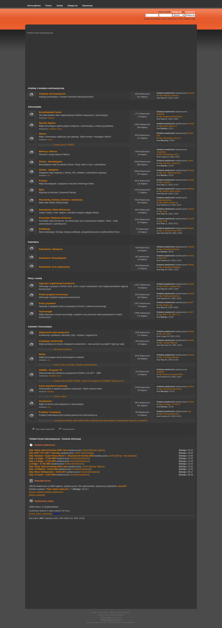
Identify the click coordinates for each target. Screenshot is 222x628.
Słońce (42, 133)
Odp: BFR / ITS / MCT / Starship (44, 453)
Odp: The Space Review (169, 357)
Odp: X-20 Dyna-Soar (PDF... (171, 231)
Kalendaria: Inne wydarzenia (54, 267)
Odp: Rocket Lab (166, 305)
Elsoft (59, 376)
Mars (41, 189)
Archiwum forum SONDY (63, 381)
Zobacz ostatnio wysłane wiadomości (46, 492)
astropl (59, 129)
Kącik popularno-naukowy (53, 386)
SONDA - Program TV (50, 370)
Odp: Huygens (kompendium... (171, 116)
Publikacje (44, 229)
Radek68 (50, 118)
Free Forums (116, 618)
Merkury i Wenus (48, 151)
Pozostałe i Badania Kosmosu (55, 218)
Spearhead (47, 514)
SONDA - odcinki (80, 381)
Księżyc (43, 180)
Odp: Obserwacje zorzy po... (170, 138)
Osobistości (45, 401)
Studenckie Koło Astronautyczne (103, 421)
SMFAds (104, 618)
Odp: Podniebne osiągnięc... (170, 267)
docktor (191, 386)
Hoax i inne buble (67, 365)
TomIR (49, 140)
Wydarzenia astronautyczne (54, 332)
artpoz (38, 514)
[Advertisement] (111, 61)
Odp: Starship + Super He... (170, 163)
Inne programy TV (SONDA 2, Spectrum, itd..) (106, 381)
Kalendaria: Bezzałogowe (52, 258)
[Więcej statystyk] (37, 495)
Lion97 (190, 161)
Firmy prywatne (47, 303)
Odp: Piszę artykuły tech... (169, 414)
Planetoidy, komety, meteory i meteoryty (60, 199)
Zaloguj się (176, 12)
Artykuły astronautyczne (52, 93)
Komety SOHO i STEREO (64, 145)
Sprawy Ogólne (47, 123)
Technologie (45, 311)
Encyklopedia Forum (50, 112)
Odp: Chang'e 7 (165, 182)
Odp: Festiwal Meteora (168, 343)
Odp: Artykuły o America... (169, 95)
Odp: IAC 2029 (165, 334)
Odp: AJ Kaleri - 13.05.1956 (42, 475)
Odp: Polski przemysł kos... (170, 296)
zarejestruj (190, 12)
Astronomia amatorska (62, 349)
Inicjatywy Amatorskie (51, 341)
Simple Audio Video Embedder (111, 615)
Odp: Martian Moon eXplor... (170, 191)
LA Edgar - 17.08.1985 (39, 464)
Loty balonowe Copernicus (127, 421)
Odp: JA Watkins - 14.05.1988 (43, 469)
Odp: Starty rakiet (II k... (168, 126)
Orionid (191, 93)
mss (48, 175)
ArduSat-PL (143, 421)
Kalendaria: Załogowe (50, 249)
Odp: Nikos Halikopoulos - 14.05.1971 (47, 472)
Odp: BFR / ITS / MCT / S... (170, 314)
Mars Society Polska (81, 421)
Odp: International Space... (170, 249)
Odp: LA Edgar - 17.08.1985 (42, 458)
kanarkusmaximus (164, 200)
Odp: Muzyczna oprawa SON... (171, 374)
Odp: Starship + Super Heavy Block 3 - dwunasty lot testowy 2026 (61, 456)
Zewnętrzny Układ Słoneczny (54, 209)
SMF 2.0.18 (97, 612)
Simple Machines (122, 612)
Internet (57, 365)
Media (42, 354)
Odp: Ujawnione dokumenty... (171, 389)
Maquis (191, 228)
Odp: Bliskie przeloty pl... (169, 202)
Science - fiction (60, 396)
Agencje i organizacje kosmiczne (57, 283)
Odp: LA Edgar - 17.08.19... (170, 404)
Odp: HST (163, 258)
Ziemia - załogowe (48, 169)
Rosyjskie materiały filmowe (86, 365)
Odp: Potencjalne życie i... (169, 154)
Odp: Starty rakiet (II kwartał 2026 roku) (48, 450)
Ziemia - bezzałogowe (50, 161)
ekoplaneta (161, 152)
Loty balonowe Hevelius (63, 421)
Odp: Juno (163, 211)
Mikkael (191, 189)
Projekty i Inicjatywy (50, 412)
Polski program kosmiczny (53, 294)
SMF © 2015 (109, 612)
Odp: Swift (163, 221)
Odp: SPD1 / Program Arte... (170, 286)
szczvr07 (122, 486)
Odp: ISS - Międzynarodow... (170, 173)
